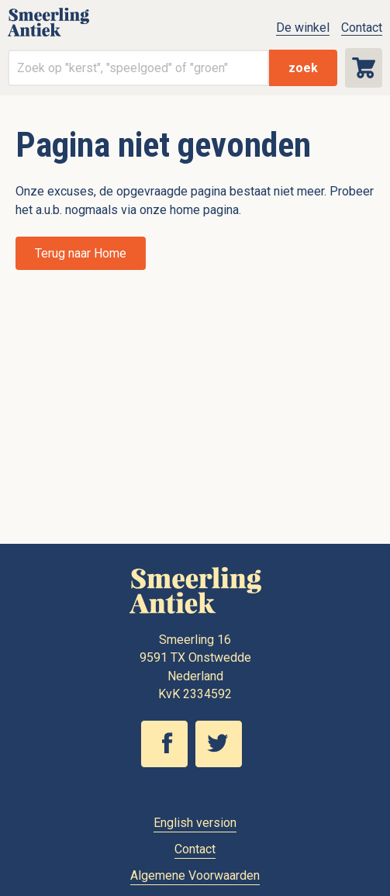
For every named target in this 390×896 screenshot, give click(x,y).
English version (195, 822)
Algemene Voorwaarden (195, 875)
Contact (361, 27)
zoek (303, 68)
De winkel (303, 27)
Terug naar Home (80, 253)
